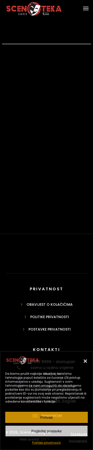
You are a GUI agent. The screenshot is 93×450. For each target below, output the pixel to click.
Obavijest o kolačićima (50, 304)
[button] (85, 361)
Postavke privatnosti (50, 329)
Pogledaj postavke (46, 431)
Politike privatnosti (46, 443)
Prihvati (46, 417)
